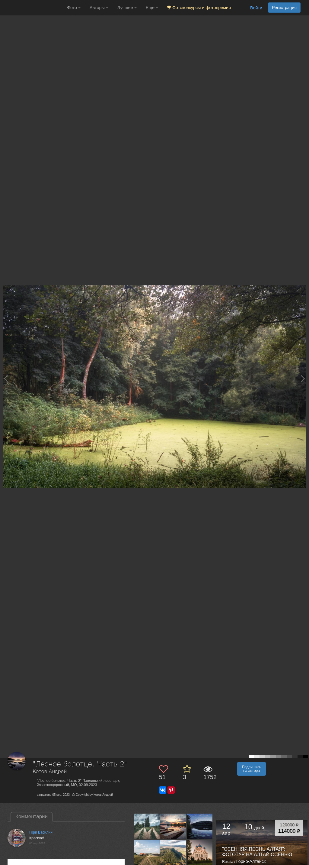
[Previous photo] (6, 378)
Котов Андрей (50, 771)
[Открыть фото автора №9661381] (173, 853)
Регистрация (284, 7)
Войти (256, 8)
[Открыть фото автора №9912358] (173, 826)
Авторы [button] (99, 7)
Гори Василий (41, 832)
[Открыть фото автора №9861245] (147, 853)
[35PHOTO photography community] (33, 7)
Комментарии (31, 816)
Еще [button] (152, 7)
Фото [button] (74, 7)
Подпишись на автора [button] (251, 769)
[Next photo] (303, 378)
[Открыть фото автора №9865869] (200, 826)
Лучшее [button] (127, 7)
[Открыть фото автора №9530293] (200, 853)
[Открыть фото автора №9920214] (147, 826)
